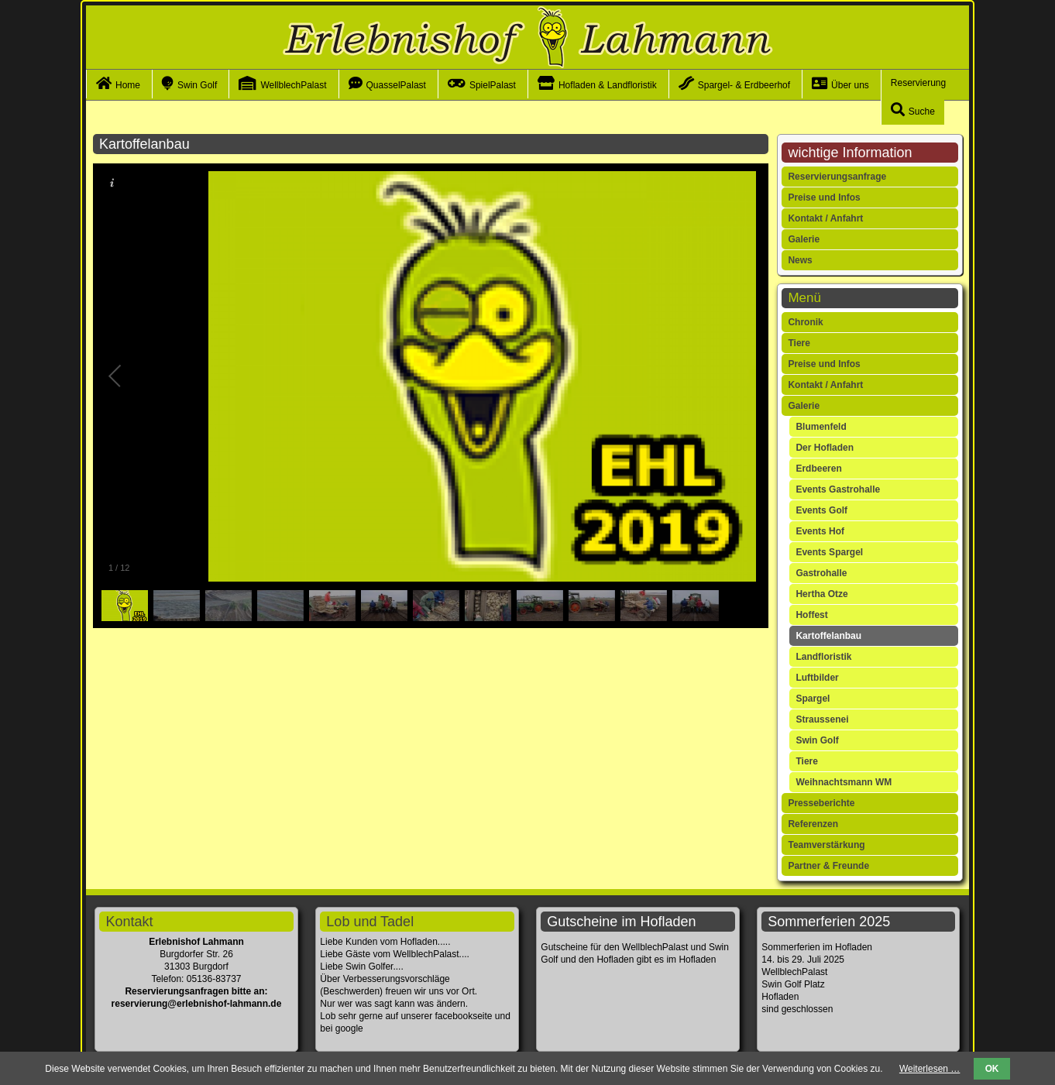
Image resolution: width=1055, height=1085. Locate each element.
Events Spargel (829, 552)
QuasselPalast (396, 85)
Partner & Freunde (828, 865)
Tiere (798, 343)
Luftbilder (817, 677)
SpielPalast (492, 85)
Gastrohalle (821, 573)
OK (992, 1068)
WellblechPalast (293, 85)
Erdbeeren (818, 468)
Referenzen (813, 824)
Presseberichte (821, 803)
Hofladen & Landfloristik (607, 85)
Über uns (850, 85)
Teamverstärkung (826, 845)
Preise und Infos (824, 197)
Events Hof (820, 531)
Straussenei (822, 719)
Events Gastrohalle (838, 489)
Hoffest (811, 614)
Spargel (813, 698)
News (800, 260)
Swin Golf (197, 85)
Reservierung (918, 82)
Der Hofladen (825, 447)
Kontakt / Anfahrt (825, 218)
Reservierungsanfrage (837, 176)
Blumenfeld (821, 426)
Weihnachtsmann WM (844, 782)
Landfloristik (823, 656)
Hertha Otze (821, 594)
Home (127, 85)
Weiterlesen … (929, 1068)
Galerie (804, 239)
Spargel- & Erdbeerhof (744, 85)
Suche (922, 111)
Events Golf (821, 510)
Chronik (805, 322)
